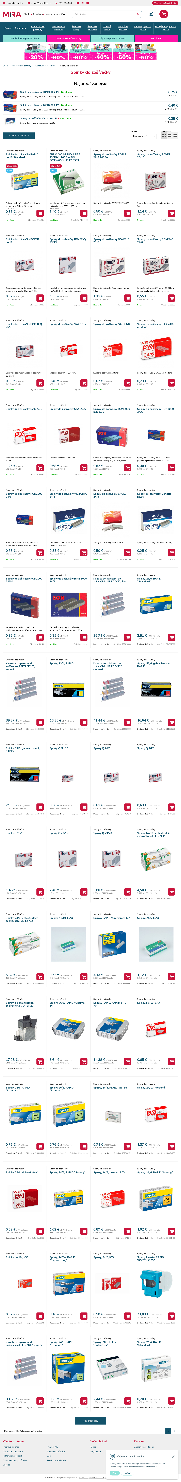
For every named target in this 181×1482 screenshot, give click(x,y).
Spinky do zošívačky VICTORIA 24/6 (68, 495)
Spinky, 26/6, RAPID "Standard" (149, 580)
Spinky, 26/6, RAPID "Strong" (155, 1172)
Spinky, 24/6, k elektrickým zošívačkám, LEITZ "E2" (22, 919)
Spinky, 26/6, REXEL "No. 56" (110, 1087)
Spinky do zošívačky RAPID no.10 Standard (22, 156)
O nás (93, 1447)
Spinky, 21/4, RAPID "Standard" (149, 1343)
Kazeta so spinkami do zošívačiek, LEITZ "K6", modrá (24, 1343)
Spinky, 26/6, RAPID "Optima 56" (67, 1004)
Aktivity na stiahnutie (56, 1460)
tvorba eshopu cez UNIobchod (91, 1478)
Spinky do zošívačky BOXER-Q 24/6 (155, 241)
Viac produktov (90, 1420)
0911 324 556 (65, 3)
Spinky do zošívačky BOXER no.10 (22, 241)
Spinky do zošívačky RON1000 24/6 (39, 105)
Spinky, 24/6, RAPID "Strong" (67, 1172)
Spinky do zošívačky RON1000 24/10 (24, 580)
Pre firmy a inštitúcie (56, 1451)
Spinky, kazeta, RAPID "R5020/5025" (150, 1259)
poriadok (18, 1455)
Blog (49, 1455)
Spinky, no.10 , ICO (17, 1257)
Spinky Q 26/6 (145, 748)
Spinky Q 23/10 (15, 833)
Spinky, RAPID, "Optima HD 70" (109, 1004)
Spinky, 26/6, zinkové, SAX (21, 1172)
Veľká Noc (156, 38)
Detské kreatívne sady (68, 38)
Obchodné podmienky (13, 1451)
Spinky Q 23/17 (59, 833)
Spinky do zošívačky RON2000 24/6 (39, 92)
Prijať (114, 1473)
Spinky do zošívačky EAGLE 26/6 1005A (109, 156)
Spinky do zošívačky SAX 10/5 (68, 324)
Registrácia (95, 1451)
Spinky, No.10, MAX (61, 918)
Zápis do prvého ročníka (112, 38)
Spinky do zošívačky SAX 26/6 (68, 409)
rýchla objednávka (14, 3)
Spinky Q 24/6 (101, 748)
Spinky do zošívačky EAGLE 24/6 (109, 495)
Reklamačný (8, 1455)
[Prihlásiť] (151, 14)
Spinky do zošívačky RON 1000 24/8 (68, 580)
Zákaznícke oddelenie (144, 1447)
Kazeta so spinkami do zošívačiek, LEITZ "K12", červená (107, 666)
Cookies (6, 1464)
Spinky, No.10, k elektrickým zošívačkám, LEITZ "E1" (154, 834)
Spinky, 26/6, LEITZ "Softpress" (104, 1343)
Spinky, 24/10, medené (151, 1087)
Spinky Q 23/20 (102, 833)
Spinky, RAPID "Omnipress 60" (111, 918)
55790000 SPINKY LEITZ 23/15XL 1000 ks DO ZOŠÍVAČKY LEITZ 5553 (65, 157)
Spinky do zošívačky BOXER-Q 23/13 (68, 241)
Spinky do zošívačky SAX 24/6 (111, 324)
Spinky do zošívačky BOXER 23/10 (153, 156)
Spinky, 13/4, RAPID (61, 663)
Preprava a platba (11, 1447)
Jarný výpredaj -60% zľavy (24, 38)
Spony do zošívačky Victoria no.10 (38, 118)
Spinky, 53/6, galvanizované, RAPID (154, 665)
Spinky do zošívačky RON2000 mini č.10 (111, 410)
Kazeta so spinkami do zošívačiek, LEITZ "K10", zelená (20, 666)
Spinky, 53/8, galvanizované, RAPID (23, 750)
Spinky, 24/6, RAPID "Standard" (18, 1089)
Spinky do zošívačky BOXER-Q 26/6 (24, 325)
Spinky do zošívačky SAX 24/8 (24, 409)
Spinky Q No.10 (59, 748)
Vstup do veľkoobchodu (165, 3)
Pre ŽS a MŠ (52, 1447)
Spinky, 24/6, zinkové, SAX (109, 1172)
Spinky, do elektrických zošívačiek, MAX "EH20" (20, 1004)
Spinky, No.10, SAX (148, 1003)
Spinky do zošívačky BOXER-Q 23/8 (111, 241)
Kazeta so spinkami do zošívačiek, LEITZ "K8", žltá (110, 580)
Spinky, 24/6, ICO (103, 1257)
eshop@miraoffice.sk (41, 3)
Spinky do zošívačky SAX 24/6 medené (155, 325)
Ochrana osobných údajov (15, 1460)
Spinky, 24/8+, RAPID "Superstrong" (62, 1259)
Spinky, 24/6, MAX (148, 918)
